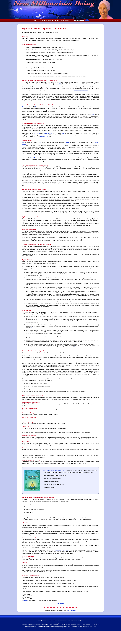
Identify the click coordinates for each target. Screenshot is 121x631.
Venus (96, 142)
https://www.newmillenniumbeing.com (46, 626)
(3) (31, 327)
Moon (38, 133)
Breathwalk (26, 600)
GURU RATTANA (65, 20)
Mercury (50, 133)
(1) (50, 233)
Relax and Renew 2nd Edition (61, 550)
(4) (74, 346)
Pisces (37, 106)
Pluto (92, 114)
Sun (35, 133)
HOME (34, 20)
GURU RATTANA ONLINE (52, 620)
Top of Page (60, 603)
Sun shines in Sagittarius (81, 90)
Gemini (67, 142)
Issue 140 (58, 84)
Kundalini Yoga (44, 136)
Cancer (40, 142)
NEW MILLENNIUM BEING (46, 20)
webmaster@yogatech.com (60, 627)
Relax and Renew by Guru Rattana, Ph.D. (54, 470)
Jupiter (45, 133)
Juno (63, 133)
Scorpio (24, 144)
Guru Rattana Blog (72, 610)
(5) (73, 552)
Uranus (24, 106)
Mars (23, 142)
